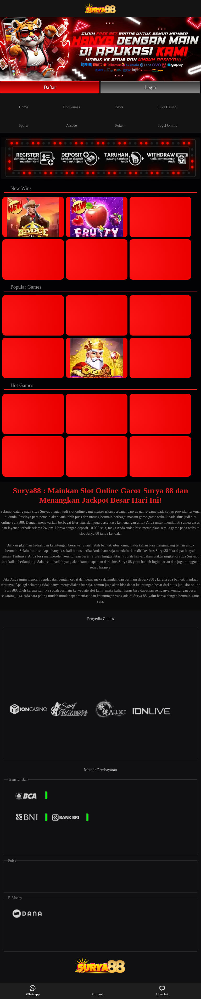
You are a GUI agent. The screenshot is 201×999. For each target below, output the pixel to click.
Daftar (50, 87)
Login (150, 87)
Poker (119, 121)
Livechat (162, 990)
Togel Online (167, 121)
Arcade (71, 121)
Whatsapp (33, 990)
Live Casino (167, 103)
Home (23, 103)
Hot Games (71, 103)
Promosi (97, 990)
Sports (23, 121)
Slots (119, 103)
